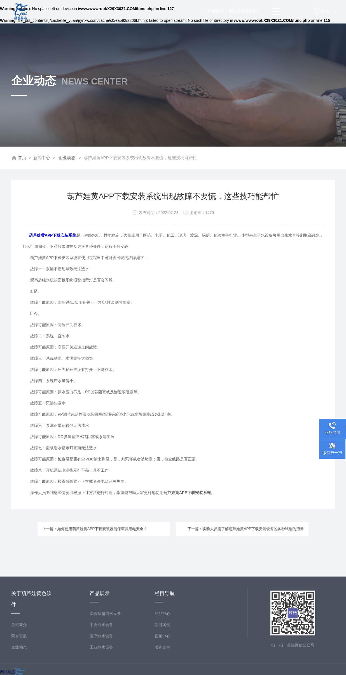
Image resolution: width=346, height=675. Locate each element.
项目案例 (162, 659)
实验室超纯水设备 (105, 648)
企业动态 (67, 157)
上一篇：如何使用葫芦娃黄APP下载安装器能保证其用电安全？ (113, 528)
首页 (22, 157)
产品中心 (162, 648)
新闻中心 (41, 157)
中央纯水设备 (101, 659)
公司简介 (19, 659)
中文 (328, 11)
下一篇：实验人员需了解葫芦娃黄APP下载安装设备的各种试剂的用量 (228, 528)
